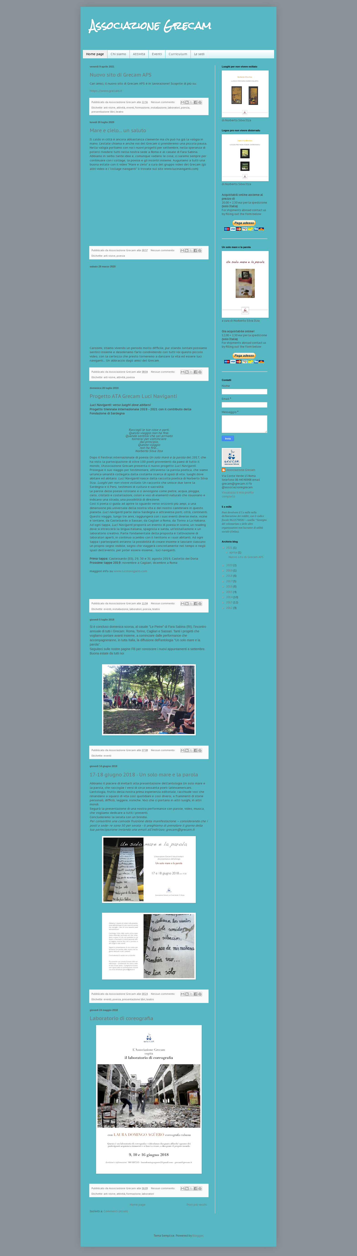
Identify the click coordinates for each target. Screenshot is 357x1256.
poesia (185, 107)
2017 (229, 581)
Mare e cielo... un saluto (118, 130)
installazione (159, 107)
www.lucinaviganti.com (130, 571)
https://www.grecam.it (106, 91)
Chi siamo (118, 54)
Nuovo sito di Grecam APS (120, 75)
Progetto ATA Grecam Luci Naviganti (133, 396)
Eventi (157, 54)
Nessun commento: (163, 102)
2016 (229, 586)
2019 (229, 570)
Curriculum (178, 54)
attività (121, 107)
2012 (229, 608)
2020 (229, 565)
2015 (229, 592)
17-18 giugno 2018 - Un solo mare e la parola (144, 774)
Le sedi (199, 54)
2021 (229, 547)
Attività (139, 54)
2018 (229, 575)
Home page (95, 54)
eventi (130, 107)
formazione (142, 107)
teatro (119, 111)
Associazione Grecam (240, 470)
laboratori (174, 107)
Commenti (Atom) (116, 1211)
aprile (233, 552)
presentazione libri (103, 111)
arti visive (109, 107)
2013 (229, 602)
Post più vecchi (197, 1204)
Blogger (197, 1235)
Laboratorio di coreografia (121, 1018)
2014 (229, 597)
